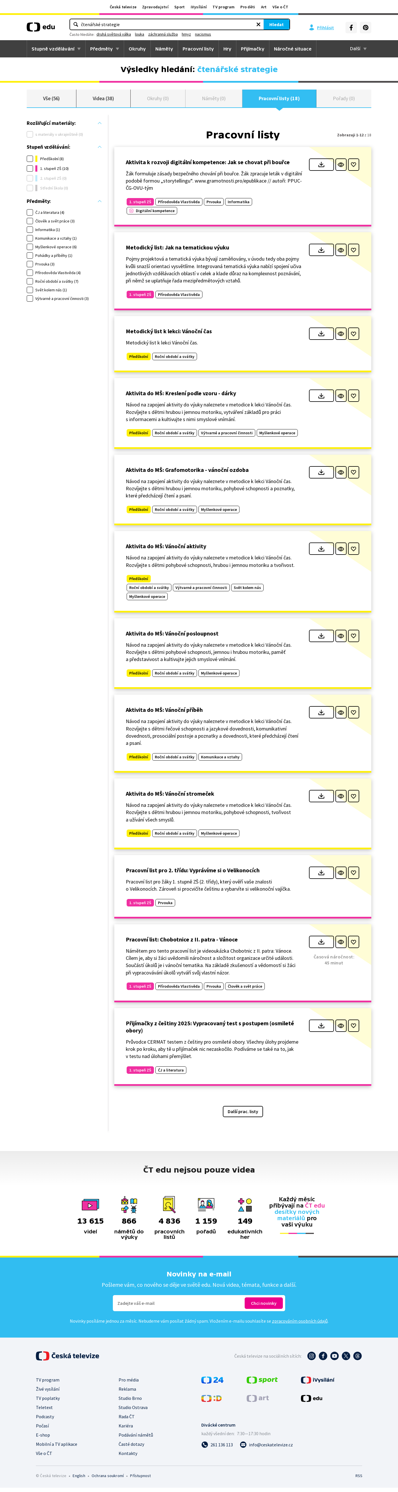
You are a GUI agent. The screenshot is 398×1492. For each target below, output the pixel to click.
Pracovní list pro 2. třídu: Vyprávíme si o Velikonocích (193, 874)
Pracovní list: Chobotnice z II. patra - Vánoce (182, 943)
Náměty (164, 48)
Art (264, 6)
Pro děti (247, 6)
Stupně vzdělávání (53, 48)
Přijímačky (252, 48)
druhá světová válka (166, 34)
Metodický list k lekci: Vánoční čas (169, 335)
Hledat (228, 24)
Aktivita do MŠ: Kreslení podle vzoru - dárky (181, 397)
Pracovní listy (198, 48)
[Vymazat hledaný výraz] (209, 24)
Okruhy (137, 48)
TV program (223, 6)
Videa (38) (103, 100)
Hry (227, 48)
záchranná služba (216, 34)
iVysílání (199, 6)
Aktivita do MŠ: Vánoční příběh (164, 714)
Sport (179, 6)
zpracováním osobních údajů (300, 1325)
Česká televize (123, 6)
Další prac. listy (243, 1116)
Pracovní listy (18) (279, 100)
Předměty (101, 48)
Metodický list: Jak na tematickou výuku (177, 251)
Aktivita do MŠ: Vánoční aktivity (166, 550)
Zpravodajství (155, 6)
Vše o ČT (280, 6)
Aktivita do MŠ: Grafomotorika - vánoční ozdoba (187, 473)
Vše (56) (51, 100)
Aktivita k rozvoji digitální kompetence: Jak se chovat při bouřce (208, 166)
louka (192, 34)
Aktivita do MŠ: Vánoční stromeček (170, 797)
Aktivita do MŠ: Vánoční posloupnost (172, 637)
